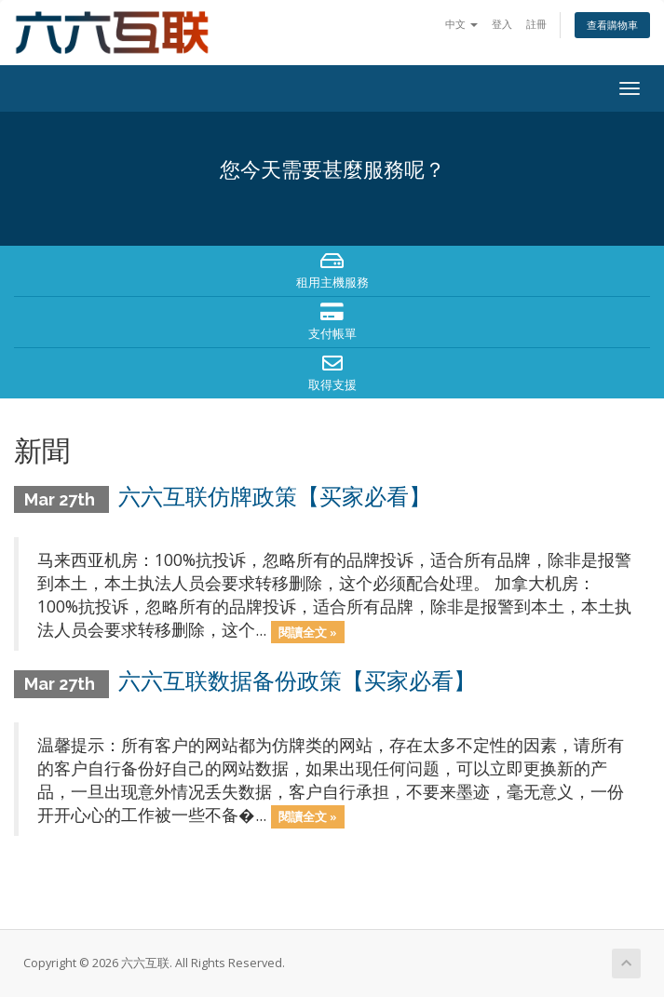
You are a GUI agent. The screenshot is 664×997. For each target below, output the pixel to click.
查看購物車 (612, 25)
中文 (461, 24)
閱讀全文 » (307, 631)
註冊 (536, 24)
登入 (502, 24)
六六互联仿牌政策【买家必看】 (274, 496)
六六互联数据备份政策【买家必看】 (297, 680)
